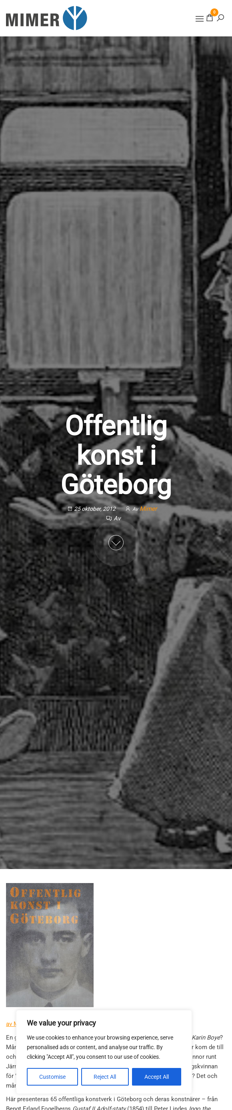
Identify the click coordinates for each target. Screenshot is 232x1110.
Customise (52, 1077)
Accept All (156, 1077)
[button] (200, 19)
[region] (104, 1052)
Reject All (105, 1077)
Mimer (148, 508)
